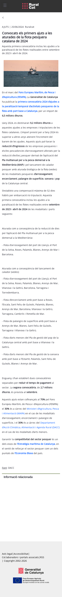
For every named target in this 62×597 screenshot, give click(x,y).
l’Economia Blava (24, 453)
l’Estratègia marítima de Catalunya (36, 443)
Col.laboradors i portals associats (20, 557)
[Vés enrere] (3, 18)
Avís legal (7, 553)
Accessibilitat (21, 553)
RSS (42, 557)
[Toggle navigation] (5, 5)
